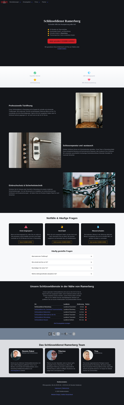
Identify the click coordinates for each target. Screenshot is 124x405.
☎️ (86, 307)
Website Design (55, 394)
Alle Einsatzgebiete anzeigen (62, 323)
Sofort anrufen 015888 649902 (62, 242)
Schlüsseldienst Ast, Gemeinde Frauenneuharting (48, 309)
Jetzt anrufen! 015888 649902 (62, 41)
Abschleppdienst (15, 370)
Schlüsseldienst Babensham (42, 312)
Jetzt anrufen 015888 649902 (98, 242)
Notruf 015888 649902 (26, 242)
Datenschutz (65, 388)
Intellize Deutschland (67, 394)
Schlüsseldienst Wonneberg (42, 317)
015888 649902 (61, 49)
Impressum (58, 388)
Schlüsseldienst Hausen (41, 320)
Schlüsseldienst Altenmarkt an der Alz (45, 314)
